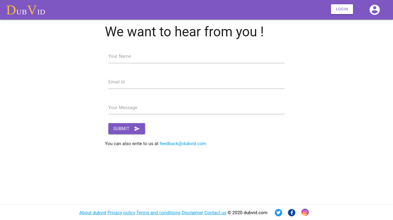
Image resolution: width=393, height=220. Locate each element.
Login (342, 9)
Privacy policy (121, 212)
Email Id (116, 82)
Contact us (215, 212)
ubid (25, 9)
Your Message (122, 107)
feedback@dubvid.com (183, 143)
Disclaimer (192, 212)
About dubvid (92, 212)
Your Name (119, 56)
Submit (126, 128)
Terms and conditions (158, 212)
